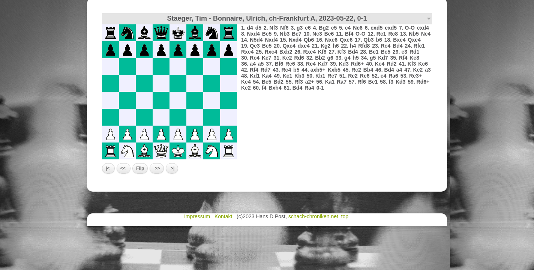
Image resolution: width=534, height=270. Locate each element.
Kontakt (224, 216)
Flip (140, 168)
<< (123, 168)
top (345, 216)
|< (108, 168)
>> (156, 168)
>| (172, 168)
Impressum (198, 216)
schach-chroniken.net (313, 216)
